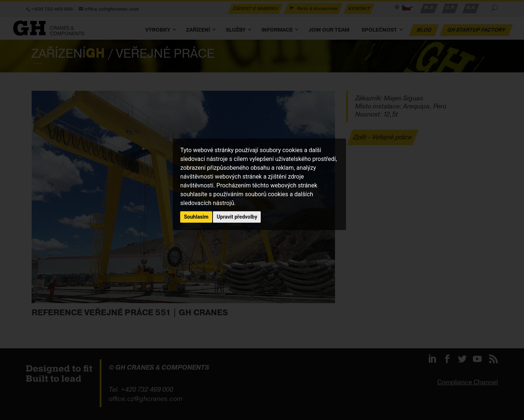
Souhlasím (196, 217)
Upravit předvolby (237, 217)
